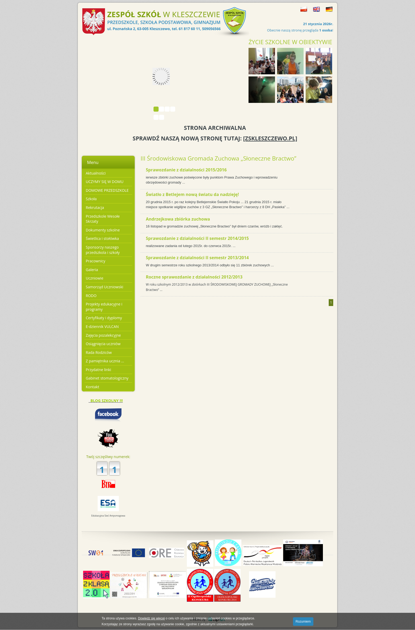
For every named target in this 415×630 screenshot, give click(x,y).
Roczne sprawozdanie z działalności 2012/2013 (194, 277)
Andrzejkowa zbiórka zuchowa (178, 219)
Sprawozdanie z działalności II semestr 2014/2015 (197, 238)
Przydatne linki (98, 369)
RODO (91, 295)
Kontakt (92, 386)
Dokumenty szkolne (103, 229)
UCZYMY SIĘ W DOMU (104, 181)
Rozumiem (303, 621)
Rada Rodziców (99, 352)
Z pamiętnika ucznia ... (105, 360)
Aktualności (96, 173)
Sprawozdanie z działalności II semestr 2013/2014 (197, 258)
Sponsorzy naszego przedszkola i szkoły (103, 250)
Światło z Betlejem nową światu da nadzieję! (192, 194)
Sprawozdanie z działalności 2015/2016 (186, 170)
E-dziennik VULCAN (102, 326)
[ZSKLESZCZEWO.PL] (270, 138)
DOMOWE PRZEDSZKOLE (107, 190)
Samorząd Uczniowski (104, 286)
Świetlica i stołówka (102, 238)
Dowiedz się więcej (151, 618)
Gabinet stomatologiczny (107, 378)
